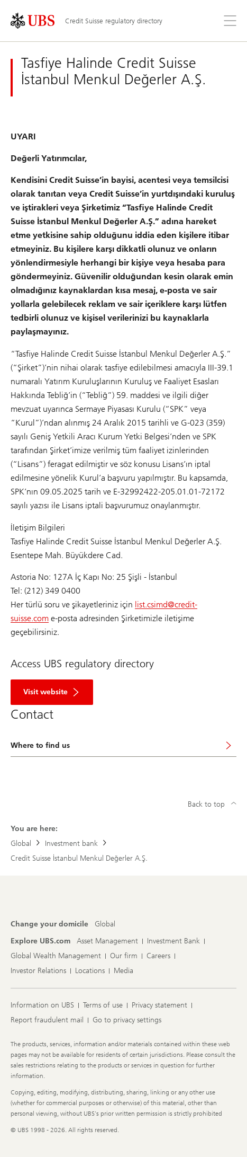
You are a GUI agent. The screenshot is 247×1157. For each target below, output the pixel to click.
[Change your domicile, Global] (105, 924)
